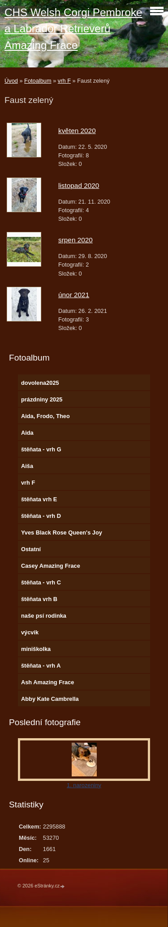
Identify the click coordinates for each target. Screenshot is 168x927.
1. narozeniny (84, 785)
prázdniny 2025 (41, 399)
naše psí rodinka (43, 615)
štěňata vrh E (39, 499)
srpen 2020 (75, 240)
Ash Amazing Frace (47, 682)
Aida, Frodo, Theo (45, 416)
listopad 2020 (78, 185)
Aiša (27, 466)
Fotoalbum (37, 80)
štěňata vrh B (39, 599)
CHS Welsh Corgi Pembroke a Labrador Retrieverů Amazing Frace (73, 28)
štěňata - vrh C (41, 582)
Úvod (11, 80)
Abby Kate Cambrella (50, 698)
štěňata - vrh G (41, 449)
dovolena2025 (40, 382)
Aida (27, 432)
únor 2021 (73, 295)
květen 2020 (77, 130)
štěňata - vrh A (40, 665)
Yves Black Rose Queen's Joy (61, 532)
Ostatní (31, 549)
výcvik (30, 632)
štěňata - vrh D (41, 516)
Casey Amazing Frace (50, 565)
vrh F (64, 80)
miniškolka (36, 649)
